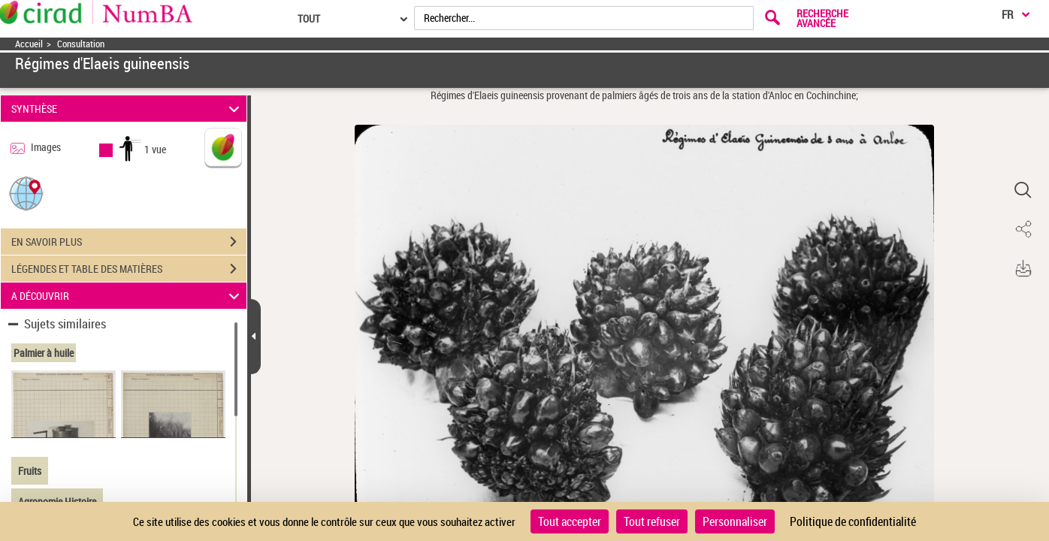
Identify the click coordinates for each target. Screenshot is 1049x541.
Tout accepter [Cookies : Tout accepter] (569, 521)
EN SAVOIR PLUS (128, 241)
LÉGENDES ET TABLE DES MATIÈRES (128, 269)
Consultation (80, 44)
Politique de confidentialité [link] (853, 521)
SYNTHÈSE (127, 108)
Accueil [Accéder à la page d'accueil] (29, 44)
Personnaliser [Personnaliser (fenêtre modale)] (735, 521)
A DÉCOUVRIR (127, 296)
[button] (26, 193)
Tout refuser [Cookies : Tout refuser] (652, 521)
